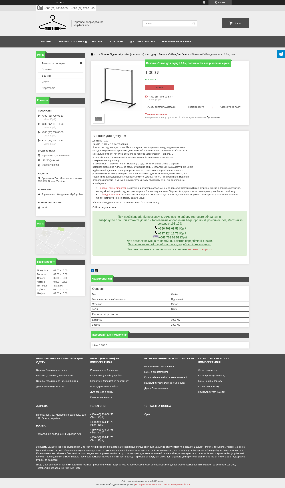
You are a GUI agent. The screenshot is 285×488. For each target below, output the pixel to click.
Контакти (116, 41)
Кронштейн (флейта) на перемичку (109, 381)
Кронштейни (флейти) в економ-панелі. (165, 377)
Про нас (97, 41)
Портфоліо (48, 87)
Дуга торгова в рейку (101, 392)
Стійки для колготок (109, 194)
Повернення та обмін (176, 41)
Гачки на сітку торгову (210, 381)
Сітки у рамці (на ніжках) (211, 375)
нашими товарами (200, 249)
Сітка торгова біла (208, 370)
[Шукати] (194, 23)
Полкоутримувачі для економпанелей (164, 382)
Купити (160, 87)
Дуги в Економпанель (156, 388)
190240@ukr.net (50, 160)
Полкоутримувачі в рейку (104, 386)
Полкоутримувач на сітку (211, 392)
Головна (45, 41)
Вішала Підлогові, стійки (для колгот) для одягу (128, 54)
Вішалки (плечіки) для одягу (51, 370)
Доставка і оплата (142, 41)
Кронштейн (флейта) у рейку (106, 375)
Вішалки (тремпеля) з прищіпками (54, 375)
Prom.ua (159, 481)
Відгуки (46, 75)
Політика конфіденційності (176, 484)
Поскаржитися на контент (148, 484)
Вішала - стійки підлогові (112, 188)
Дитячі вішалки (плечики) (50, 386)
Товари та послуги (71, 41)
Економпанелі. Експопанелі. (159, 366)
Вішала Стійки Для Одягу (174, 54)
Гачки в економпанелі (156, 372)
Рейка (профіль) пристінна (104, 370)
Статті (45, 81)
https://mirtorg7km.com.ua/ (56, 155)
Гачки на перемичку (101, 397)
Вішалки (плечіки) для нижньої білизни (57, 381)
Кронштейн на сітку (208, 386)
